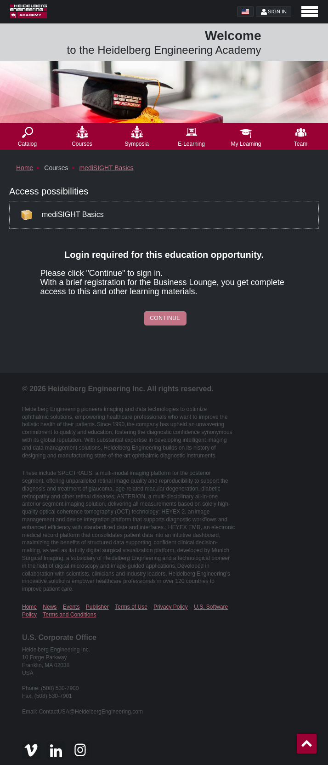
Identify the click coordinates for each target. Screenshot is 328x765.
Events (71, 607)
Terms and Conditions (69, 614)
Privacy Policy (170, 607)
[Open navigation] (309, 11)
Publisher (97, 607)
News (50, 607)
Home (29, 607)
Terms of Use (131, 607)
